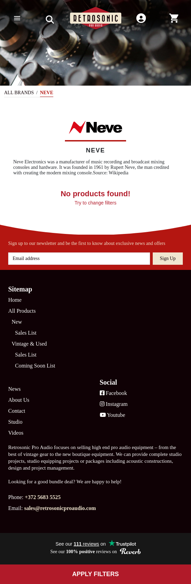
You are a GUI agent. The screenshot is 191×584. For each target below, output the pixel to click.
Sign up (168, 258)
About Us (18, 400)
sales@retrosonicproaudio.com (60, 508)
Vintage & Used (29, 344)
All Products (22, 311)
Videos (15, 433)
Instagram (114, 404)
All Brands (19, 92)
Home (15, 300)
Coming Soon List (35, 366)
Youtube (112, 415)
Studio (15, 422)
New (17, 322)
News (14, 389)
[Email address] (79, 258)
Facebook (113, 393)
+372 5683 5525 (42, 497)
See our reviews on (95, 551)
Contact (16, 411)
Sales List (26, 333)
